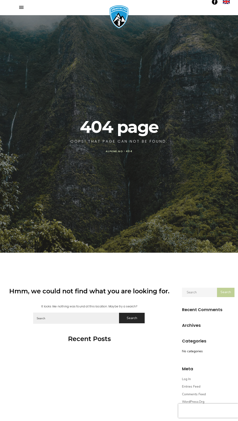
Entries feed (191, 386)
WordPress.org (193, 401)
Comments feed (194, 394)
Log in (186, 379)
